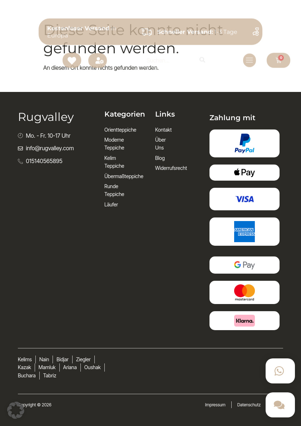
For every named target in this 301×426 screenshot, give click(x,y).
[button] (15, 410)
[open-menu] (249, 32)
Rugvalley (43, 32)
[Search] (202, 32)
